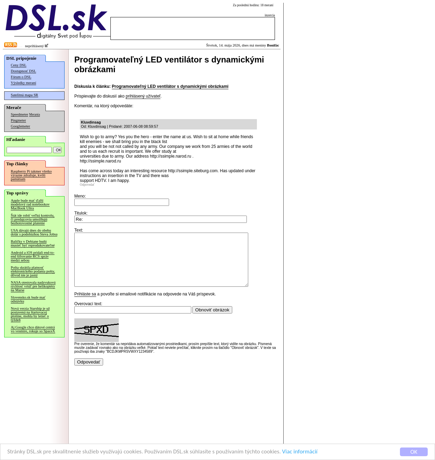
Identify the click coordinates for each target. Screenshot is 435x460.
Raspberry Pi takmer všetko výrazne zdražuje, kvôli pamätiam (31, 175)
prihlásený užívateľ (143, 96)
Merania (34, 114)
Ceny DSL (18, 65)
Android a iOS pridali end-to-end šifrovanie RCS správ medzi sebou (33, 256)
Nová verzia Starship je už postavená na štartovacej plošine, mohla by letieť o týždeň (30, 314)
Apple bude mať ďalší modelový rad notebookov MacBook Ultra (30, 204)
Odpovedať (87, 184)
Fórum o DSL (21, 77)
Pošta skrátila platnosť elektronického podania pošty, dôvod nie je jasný (33, 271)
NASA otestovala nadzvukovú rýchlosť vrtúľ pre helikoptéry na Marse (33, 286)
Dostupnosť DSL (23, 71)
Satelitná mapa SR (24, 95)
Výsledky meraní (23, 83)
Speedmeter (19, 114)
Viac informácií (300, 451)
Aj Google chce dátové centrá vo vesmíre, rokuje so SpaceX (33, 329)
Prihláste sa (85, 304)
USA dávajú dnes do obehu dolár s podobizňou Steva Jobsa (34, 232)
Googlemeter (20, 126)
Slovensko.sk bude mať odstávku (28, 299)
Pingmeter (18, 120)
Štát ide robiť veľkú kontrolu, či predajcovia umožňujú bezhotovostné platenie (33, 219)
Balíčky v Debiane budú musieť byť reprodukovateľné (33, 243)
